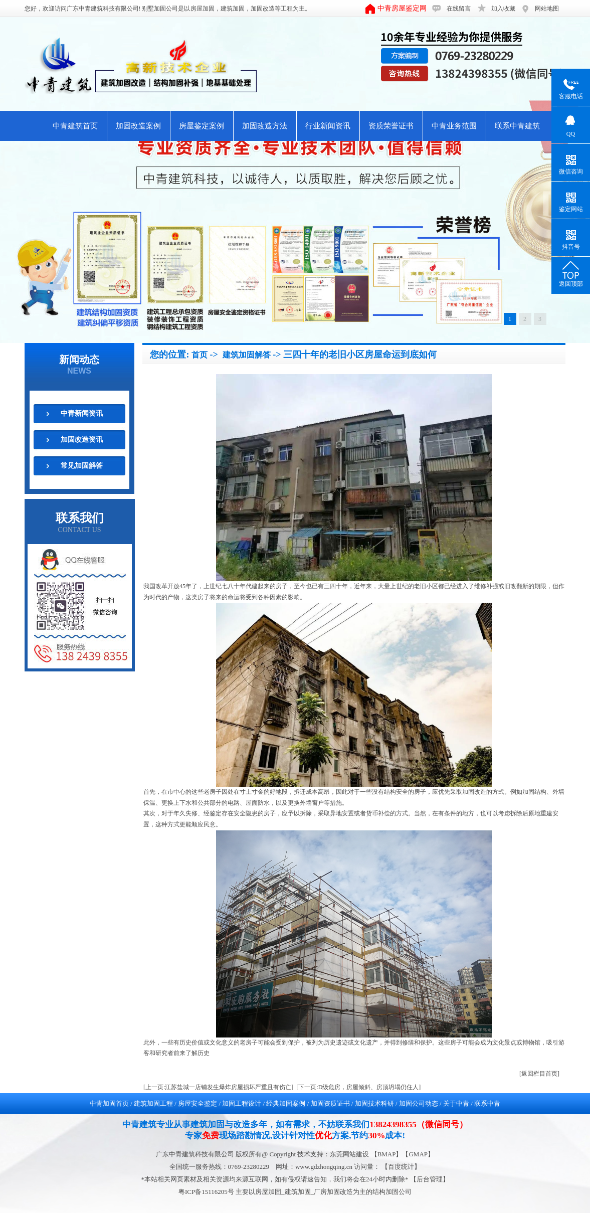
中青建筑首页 (75, 126)
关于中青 (456, 1103)
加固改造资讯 (82, 439)
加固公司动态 (418, 1103)
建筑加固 (233, 8)
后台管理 (430, 1179)
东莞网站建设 (349, 1154)
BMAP (386, 1154)
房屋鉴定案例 (201, 126)
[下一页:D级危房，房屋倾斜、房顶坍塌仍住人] (358, 1087)
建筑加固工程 (153, 1103)
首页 (199, 355)
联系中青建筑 (517, 126)
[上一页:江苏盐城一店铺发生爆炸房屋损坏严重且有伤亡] (218, 1087)
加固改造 (263, 8)
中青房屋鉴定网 (402, 8)
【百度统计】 (401, 1166)
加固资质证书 (330, 1103)
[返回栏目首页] (539, 1073)
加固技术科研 (374, 1103)
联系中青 (487, 1103)
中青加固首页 (109, 1103)
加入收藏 (503, 8)
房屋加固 (202, 8)
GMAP (418, 1154)
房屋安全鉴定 (197, 1103)
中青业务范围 (454, 126)
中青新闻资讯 (82, 413)
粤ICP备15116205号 (207, 1191)
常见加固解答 (82, 465)
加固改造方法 (264, 126)
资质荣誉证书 (391, 126)
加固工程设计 (241, 1103)
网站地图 (547, 8)
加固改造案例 (138, 126)
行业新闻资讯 (327, 126)
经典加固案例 (285, 1103)
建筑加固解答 (247, 355)
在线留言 (459, 8)
